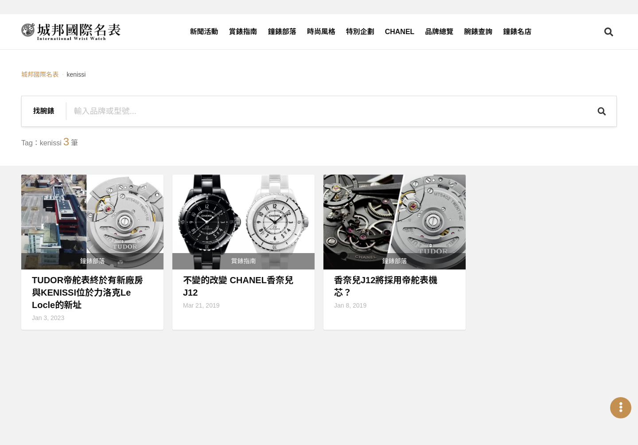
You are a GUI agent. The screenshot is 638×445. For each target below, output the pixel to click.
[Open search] (609, 32)
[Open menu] (620, 407)
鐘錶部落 (282, 31)
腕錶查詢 (478, 31)
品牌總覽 (439, 31)
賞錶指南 (243, 31)
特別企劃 (360, 31)
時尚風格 (321, 31)
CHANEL (400, 31)
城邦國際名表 (39, 74)
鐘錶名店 (517, 31)
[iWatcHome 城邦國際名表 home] (71, 32)
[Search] (602, 111)
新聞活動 (204, 31)
